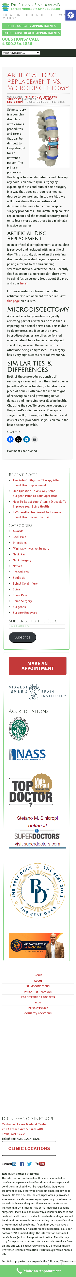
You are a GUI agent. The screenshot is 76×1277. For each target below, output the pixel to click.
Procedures (21, 572)
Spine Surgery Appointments (31, 26)
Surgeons (19, 607)
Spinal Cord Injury (25, 584)
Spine (16, 589)
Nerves (17, 566)
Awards (18, 531)
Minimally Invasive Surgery (32, 98)
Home (38, 975)
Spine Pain (20, 595)
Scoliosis (19, 578)
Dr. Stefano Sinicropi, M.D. (36, 5)
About (38, 980)
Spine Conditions (38, 986)
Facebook (22, 1164)
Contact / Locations (38, 1013)
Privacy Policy (38, 1008)
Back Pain (19, 537)
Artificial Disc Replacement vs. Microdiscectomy (38, 82)
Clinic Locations (29, 1148)
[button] (70, 15)
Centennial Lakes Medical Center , (24, 1129)
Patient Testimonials (38, 991)
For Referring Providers (38, 997)
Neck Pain (19, 554)
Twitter (29, 1164)
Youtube (40, 1164)
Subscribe (22, 637)
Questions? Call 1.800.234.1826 (21, 41)
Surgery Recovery (25, 613)
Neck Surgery (22, 560)
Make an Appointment (37, 665)
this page (13, 301)
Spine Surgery (22, 601)
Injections (20, 543)
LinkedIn (9, 1164)
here (23, 283)
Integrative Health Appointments (31, 33)
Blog (38, 1002)
